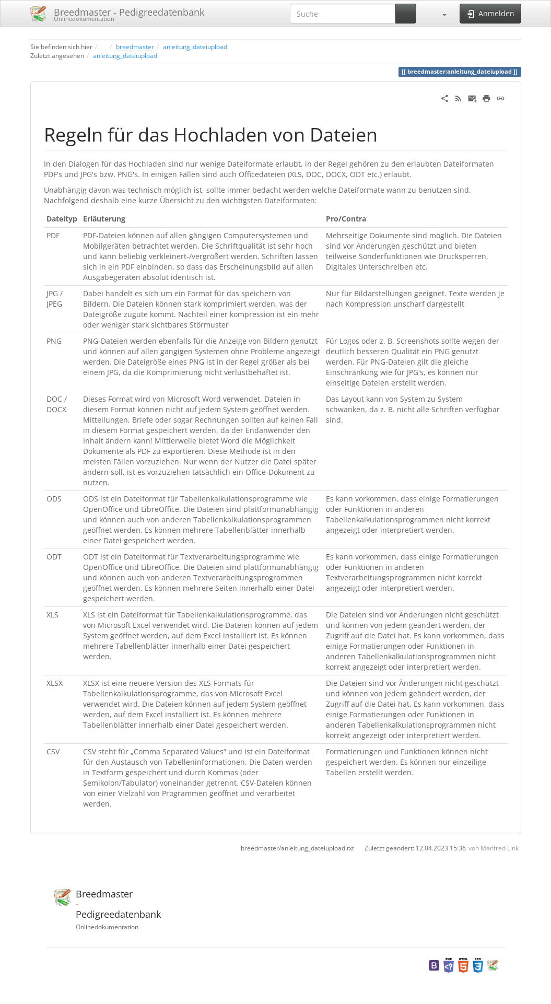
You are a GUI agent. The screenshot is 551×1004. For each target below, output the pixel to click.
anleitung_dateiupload (195, 46)
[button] (439, 14)
